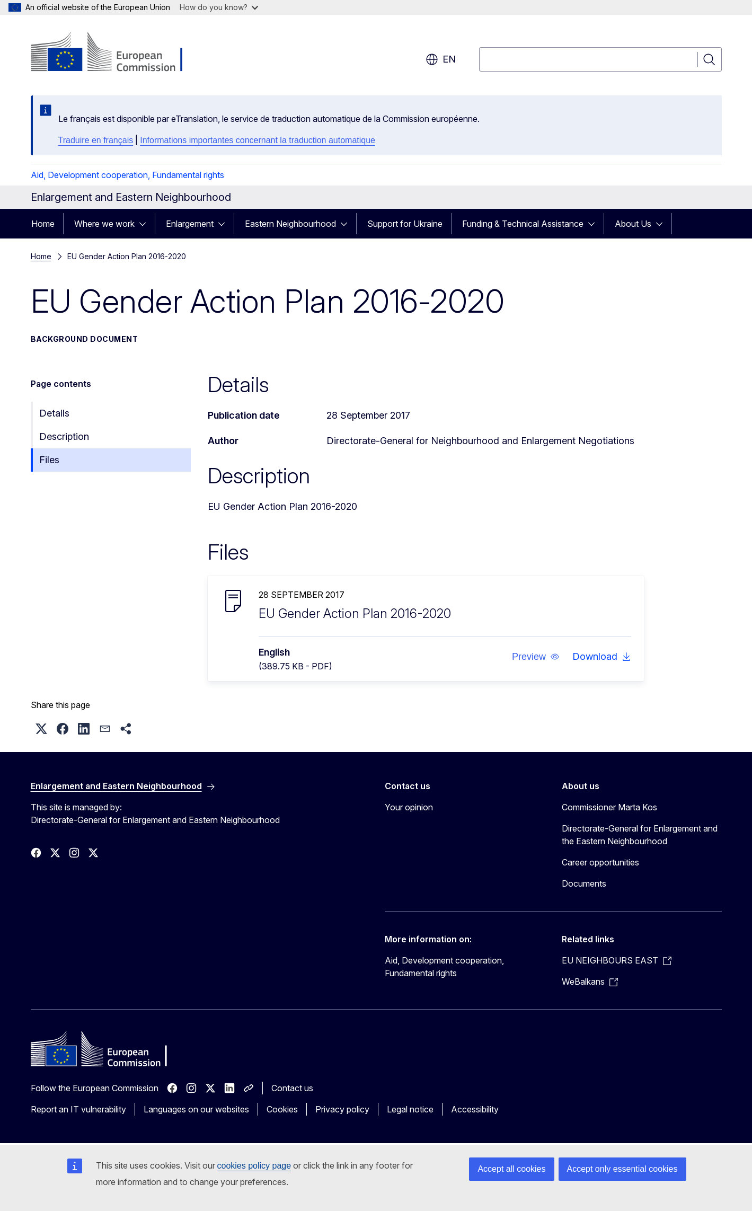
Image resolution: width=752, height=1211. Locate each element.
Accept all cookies (511, 1168)
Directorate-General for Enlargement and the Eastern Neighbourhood (640, 834)
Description (64, 436)
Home (43, 223)
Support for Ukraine (405, 223)
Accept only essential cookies (622, 1168)
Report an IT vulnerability (78, 1109)
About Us (633, 223)
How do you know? (219, 7)
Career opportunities (600, 862)
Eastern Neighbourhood (290, 223)
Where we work (104, 223)
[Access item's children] (146, 223)
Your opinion (409, 807)
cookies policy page (254, 1165)
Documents (584, 883)
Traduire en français (96, 140)
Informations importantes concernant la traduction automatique (257, 140)
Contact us (292, 1088)
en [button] (441, 59)
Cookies (282, 1109)
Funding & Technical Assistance (522, 223)
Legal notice (410, 1109)
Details (54, 413)
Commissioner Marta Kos (609, 807)
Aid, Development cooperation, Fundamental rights (127, 175)
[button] (535, 656)
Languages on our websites (196, 1109)
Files (49, 459)
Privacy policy (342, 1109)
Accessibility (475, 1109)
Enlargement (190, 223)
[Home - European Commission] (116, 53)
